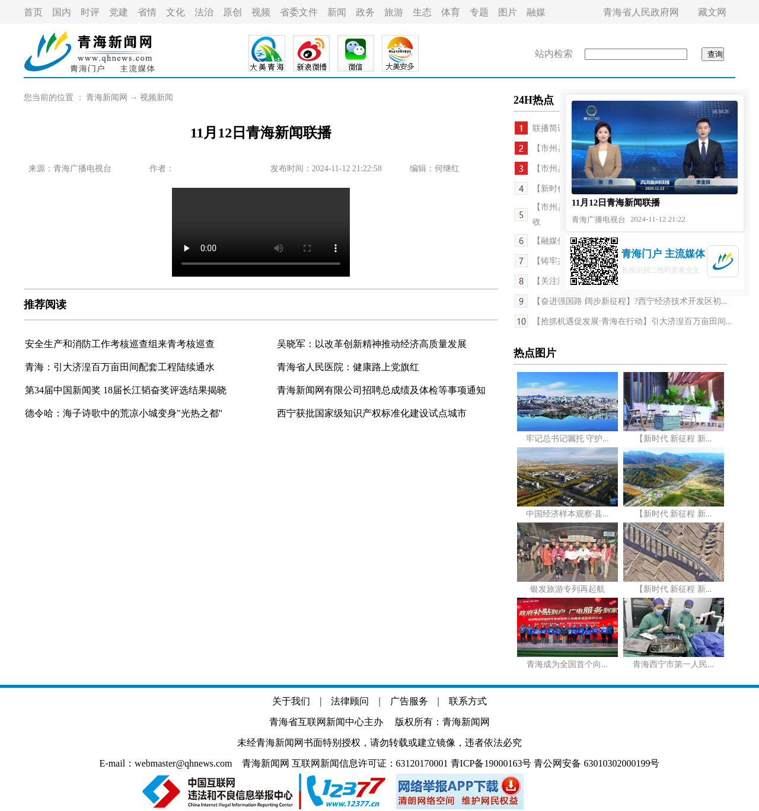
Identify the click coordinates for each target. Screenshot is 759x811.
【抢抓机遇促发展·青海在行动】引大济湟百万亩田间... (632, 321)
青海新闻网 (106, 97)
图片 (507, 12)
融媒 (536, 12)
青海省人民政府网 (641, 12)
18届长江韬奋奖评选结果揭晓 (165, 390)
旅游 (393, 12)
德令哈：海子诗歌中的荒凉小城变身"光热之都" (123, 413)
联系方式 (468, 701)
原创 (232, 12)
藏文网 (712, 12)
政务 (365, 12)
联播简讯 (549, 128)
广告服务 (409, 701)
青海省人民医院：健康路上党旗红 (348, 367)
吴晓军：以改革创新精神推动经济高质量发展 (372, 344)
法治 (203, 12)
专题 (479, 12)
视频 (260, 12)
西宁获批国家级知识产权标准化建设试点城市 (372, 413)
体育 (450, 12)
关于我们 (291, 701)
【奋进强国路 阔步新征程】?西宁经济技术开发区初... (629, 301)
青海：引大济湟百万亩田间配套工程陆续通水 (120, 367)
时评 (90, 12)
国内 (61, 12)
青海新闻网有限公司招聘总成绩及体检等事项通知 (381, 390)
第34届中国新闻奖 (64, 390)
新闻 (336, 12)
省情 (147, 12)
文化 (175, 12)
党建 (118, 12)
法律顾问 (350, 701)
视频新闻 (156, 97)
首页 (33, 12)
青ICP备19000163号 (491, 763)
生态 (422, 12)
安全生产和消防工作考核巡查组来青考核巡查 (120, 344)
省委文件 (299, 12)
